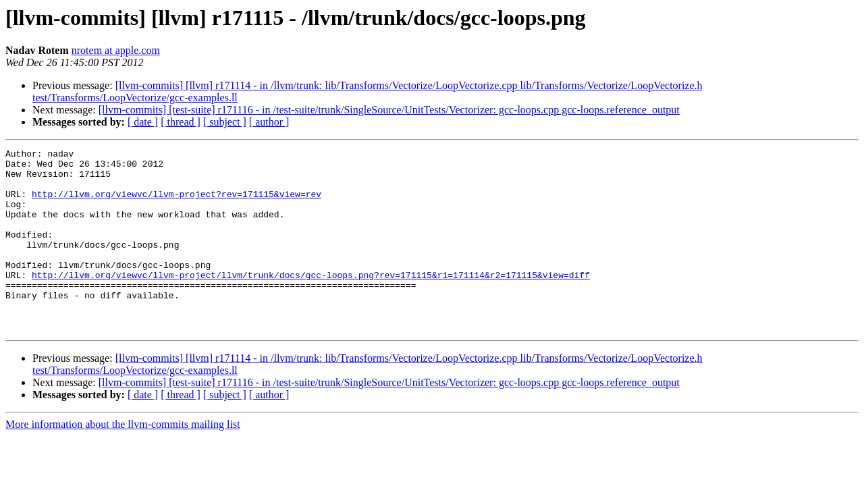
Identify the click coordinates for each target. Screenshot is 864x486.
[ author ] (269, 122)
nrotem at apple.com (116, 50)
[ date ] (143, 122)
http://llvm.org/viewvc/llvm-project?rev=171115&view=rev (176, 204)
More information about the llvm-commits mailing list (122, 460)
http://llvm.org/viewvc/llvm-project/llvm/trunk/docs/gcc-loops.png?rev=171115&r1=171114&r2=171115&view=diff (311, 301)
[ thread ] (180, 122)
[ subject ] (224, 122)
